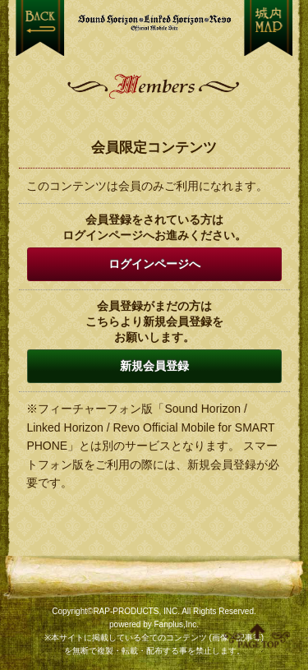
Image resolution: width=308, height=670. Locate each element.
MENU (268, 28)
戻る (40, 28)
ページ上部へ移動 (257, 635)
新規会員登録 (154, 365)
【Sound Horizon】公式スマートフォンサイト (154, 22)
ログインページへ (154, 263)
